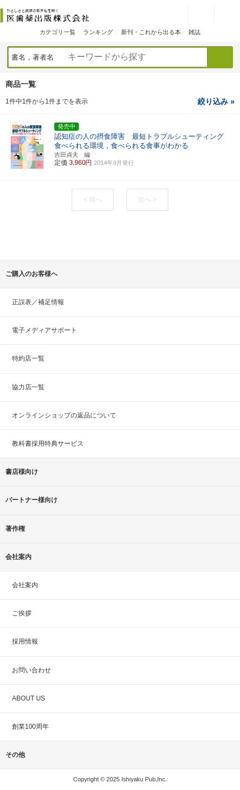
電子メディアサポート (44, 330)
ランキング (98, 32)
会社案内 (25, 585)
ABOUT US (28, 698)
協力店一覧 (28, 387)
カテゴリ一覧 (57, 32)
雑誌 (194, 32)
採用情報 (25, 641)
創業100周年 (30, 726)
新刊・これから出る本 (151, 32)
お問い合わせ (31, 670)
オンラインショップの (64, 415)
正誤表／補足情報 (38, 302)
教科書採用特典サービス (48, 443)
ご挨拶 (21, 613)
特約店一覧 (28, 358)
